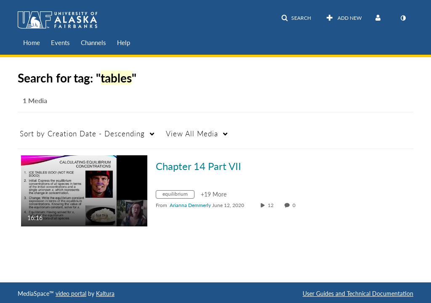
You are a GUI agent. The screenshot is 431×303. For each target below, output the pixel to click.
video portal (71, 293)
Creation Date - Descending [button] (82, 133)
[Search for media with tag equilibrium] (178, 195)
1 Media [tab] (35, 100)
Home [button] (31, 42)
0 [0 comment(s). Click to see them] (295, 205)
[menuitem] (31, 42)
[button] (296, 18)
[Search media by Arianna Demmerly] (190, 205)
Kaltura (105, 293)
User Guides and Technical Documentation (358, 293)
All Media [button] (192, 133)
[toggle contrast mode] (402, 18)
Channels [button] (93, 42)
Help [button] (123, 42)
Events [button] (60, 42)
